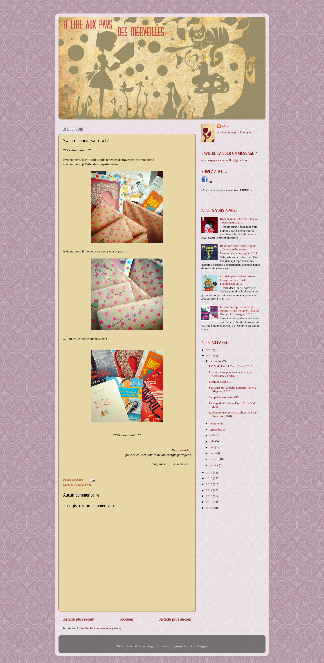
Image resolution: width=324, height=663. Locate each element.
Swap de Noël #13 (220, 381)
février (214, 459)
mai (212, 447)
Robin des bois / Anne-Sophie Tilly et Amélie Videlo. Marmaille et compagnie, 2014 (238, 249)
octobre (215, 423)
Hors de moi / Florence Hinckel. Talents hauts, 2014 (239, 220)
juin (212, 441)
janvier (214, 465)
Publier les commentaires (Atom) (101, 628)
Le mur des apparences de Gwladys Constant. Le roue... (230, 373)
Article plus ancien (175, 619)
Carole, (185, 450)
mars (213, 453)
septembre (216, 429)
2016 (209, 478)
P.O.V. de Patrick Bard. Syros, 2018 (230, 366)
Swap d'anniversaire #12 (224, 397)
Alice (225, 126)
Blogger (202, 646)
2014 (209, 490)
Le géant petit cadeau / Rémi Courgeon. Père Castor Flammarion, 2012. (237, 280)
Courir (79, 484)
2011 (209, 508)
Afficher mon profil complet (234, 132)
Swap (88, 484)
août (213, 435)
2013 (209, 496)
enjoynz (177, 646)
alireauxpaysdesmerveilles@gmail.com (225, 160)
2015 (209, 484)
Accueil (126, 619)
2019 (209, 350)
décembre (216, 361)
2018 (209, 356)
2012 (209, 502)
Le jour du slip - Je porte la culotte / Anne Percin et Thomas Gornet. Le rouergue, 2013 (239, 310)
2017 (209, 472)
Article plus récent (78, 619)
